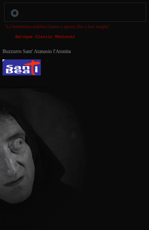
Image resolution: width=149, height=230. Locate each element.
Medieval (65, 37)
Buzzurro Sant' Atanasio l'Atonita (37, 52)
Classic (44, 37)
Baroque (24, 37)
